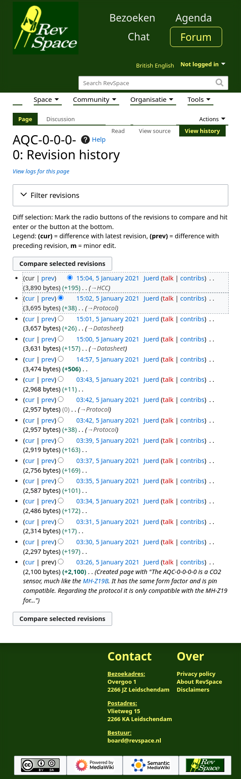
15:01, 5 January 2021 (107, 319)
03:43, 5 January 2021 (107, 379)
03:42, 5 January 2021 (107, 399)
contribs (192, 278)
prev (47, 278)
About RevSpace (199, 682)
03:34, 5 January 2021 (107, 501)
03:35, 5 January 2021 (107, 481)
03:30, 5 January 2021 (107, 542)
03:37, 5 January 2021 (107, 460)
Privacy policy (196, 674)
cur (30, 298)
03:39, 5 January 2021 (107, 440)
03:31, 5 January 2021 (107, 521)
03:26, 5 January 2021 (107, 562)
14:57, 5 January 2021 (107, 359)
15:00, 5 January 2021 (107, 339)
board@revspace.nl (134, 740)
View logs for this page (41, 171)
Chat (138, 36)
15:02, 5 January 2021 (107, 298)
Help (92, 139)
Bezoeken (133, 18)
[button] (120, 195)
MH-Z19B (95, 581)
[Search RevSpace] (153, 83)
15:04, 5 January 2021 (107, 278)
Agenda (194, 18)
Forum (196, 37)
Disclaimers (193, 689)
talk (168, 278)
